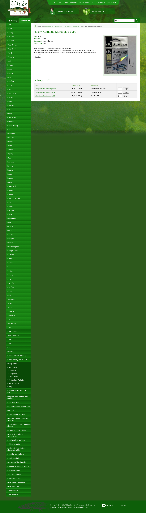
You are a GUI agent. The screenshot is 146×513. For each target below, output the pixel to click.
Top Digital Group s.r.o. (80, 507)
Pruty (9, 347)
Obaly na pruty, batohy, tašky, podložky (18, 397)
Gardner (10, 121)
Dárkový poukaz (13, 486)
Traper (9, 307)
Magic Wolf (11, 186)
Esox (9, 89)
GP (8, 130)
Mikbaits (10, 210)
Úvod (55, 2)
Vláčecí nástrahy (13, 444)
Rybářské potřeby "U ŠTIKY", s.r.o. (73, 505)
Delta (9, 77)
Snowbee (11, 263)
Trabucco (10, 299)
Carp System (12, 45)
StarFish (10, 287)
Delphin (10, 73)
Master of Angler (13, 198)
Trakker (10, 303)
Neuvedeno (11, 218)
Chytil (9, 53)
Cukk (9, 61)
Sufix (9, 295)
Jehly (10, 387)
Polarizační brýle (13, 458)
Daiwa (9, 69)
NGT (9, 222)
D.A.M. (10, 65)
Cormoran (11, 57)
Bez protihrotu (14, 377)
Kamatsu (10, 162)
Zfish (9, 327)
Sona (9, 267)
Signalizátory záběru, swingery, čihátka (19, 425)
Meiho (9, 202)
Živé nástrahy (12, 494)
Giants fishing (12, 126)
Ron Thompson (13, 247)
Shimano (10, 255)
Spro (9, 279)
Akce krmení (12, 331)
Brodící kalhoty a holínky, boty (18, 406)
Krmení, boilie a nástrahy (16, 356)
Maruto (10, 194)
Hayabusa (11, 134)
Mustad (10, 214)
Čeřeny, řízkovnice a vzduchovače (15, 435)
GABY (9, 113)
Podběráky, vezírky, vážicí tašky (17, 391)
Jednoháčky (68, 26)
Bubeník (10, 41)
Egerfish (10, 81)
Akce (9, 339)
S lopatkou (13, 374)
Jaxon (9, 146)
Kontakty (112, 2)
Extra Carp (11, 93)
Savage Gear (12, 251)
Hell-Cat (10, 138)
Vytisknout (109, 505)
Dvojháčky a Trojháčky (17, 380)
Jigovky (10, 154)
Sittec (9, 259)
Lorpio (9, 182)
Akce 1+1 (11, 344)
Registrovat (68, 11)
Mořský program (13, 470)
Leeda (9, 174)
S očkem (76, 26)
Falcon (10, 97)
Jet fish (10, 150)
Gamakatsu (11, 117)
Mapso (10, 190)
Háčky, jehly (59, 26)
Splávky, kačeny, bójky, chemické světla (16, 449)
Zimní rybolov (12, 490)
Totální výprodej (13, 335)
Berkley (10, 33)
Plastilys (10, 234)
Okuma (10, 226)
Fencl (9, 101)
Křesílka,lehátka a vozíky (16, 414)
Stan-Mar (10, 283)
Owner (9, 230)
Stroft (9, 291)
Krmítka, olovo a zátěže (16, 440)
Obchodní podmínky (69, 2)
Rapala (10, 243)
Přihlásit (59, 11)
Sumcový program (14, 474)
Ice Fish (10, 142)
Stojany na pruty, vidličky (16, 430)
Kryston (10, 170)
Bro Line (10, 37)
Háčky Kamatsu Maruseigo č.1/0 (45, 88)
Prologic (10, 239)
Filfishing (10, 105)
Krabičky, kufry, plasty (15, 454)
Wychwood (11, 323)
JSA (9, 158)
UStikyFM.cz (49, 26)
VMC (9, 319)
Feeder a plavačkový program (18, 466)
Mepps (10, 206)
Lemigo (10, 178)
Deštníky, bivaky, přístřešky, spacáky (17, 419)
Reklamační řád (87, 2)
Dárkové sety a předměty (16, 482)
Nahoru (123, 505)
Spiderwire (11, 271)
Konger (10, 166)
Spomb (10, 275)
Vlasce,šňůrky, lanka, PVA (17, 360)
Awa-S (9, 29)
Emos (9, 85)
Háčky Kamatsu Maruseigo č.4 (45, 92)
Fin (8, 109)
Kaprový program (14, 402)
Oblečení (10, 410)
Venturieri (11, 315)
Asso (9, 25)
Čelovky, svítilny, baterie (16, 462)
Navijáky (10, 352)
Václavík (10, 311)
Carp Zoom (11, 49)
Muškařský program (14, 478)
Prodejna (101, 2)
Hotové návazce (14, 383)
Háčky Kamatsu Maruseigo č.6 (45, 96)
